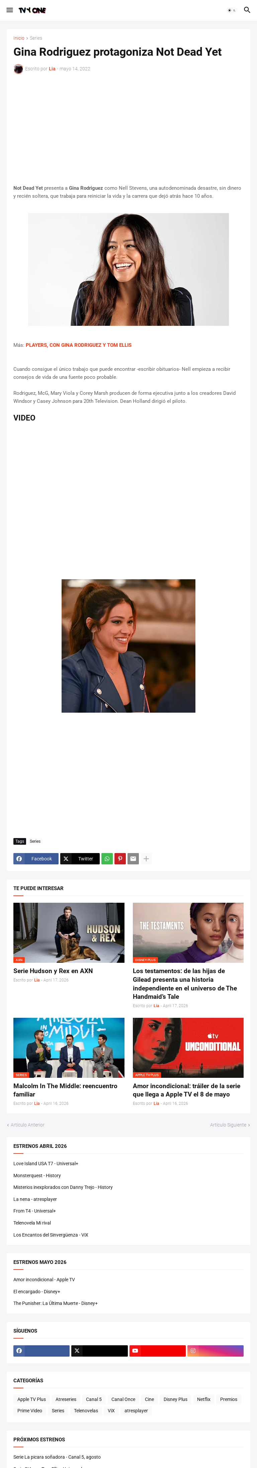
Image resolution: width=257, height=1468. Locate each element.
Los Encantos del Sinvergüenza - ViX (50, 1235)
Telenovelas (86, 1410)
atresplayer (136, 1410)
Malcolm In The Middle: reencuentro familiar (65, 1090)
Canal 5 (94, 1399)
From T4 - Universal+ (34, 1211)
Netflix (203, 1399)
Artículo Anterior (28, 1125)
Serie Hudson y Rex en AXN (53, 971)
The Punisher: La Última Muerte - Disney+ (55, 1303)
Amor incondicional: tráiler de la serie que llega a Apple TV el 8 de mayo (186, 1090)
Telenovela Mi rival (32, 1223)
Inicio (18, 38)
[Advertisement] (128, 129)
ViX (111, 1410)
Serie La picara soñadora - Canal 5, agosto (57, 1457)
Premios (228, 1399)
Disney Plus (175, 1399)
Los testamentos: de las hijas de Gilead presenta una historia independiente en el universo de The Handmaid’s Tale (185, 983)
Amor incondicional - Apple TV (44, 1279)
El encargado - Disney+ (36, 1291)
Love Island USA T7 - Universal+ (45, 1163)
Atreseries (66, 1399)
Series (36, 38)
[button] (9, 10)
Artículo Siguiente (228, 1125)
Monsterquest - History (37, 1175)
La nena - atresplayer (35, 1199)
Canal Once (123, 1399)
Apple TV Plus (31, 1399)
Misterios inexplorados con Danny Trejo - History (63, 1187)
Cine (149, 1399)
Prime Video (29, 1410)
